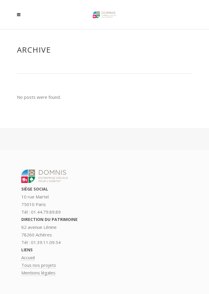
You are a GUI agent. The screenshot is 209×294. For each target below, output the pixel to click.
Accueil (28, 257)
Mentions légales (38, 273)
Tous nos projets (38, 265)
